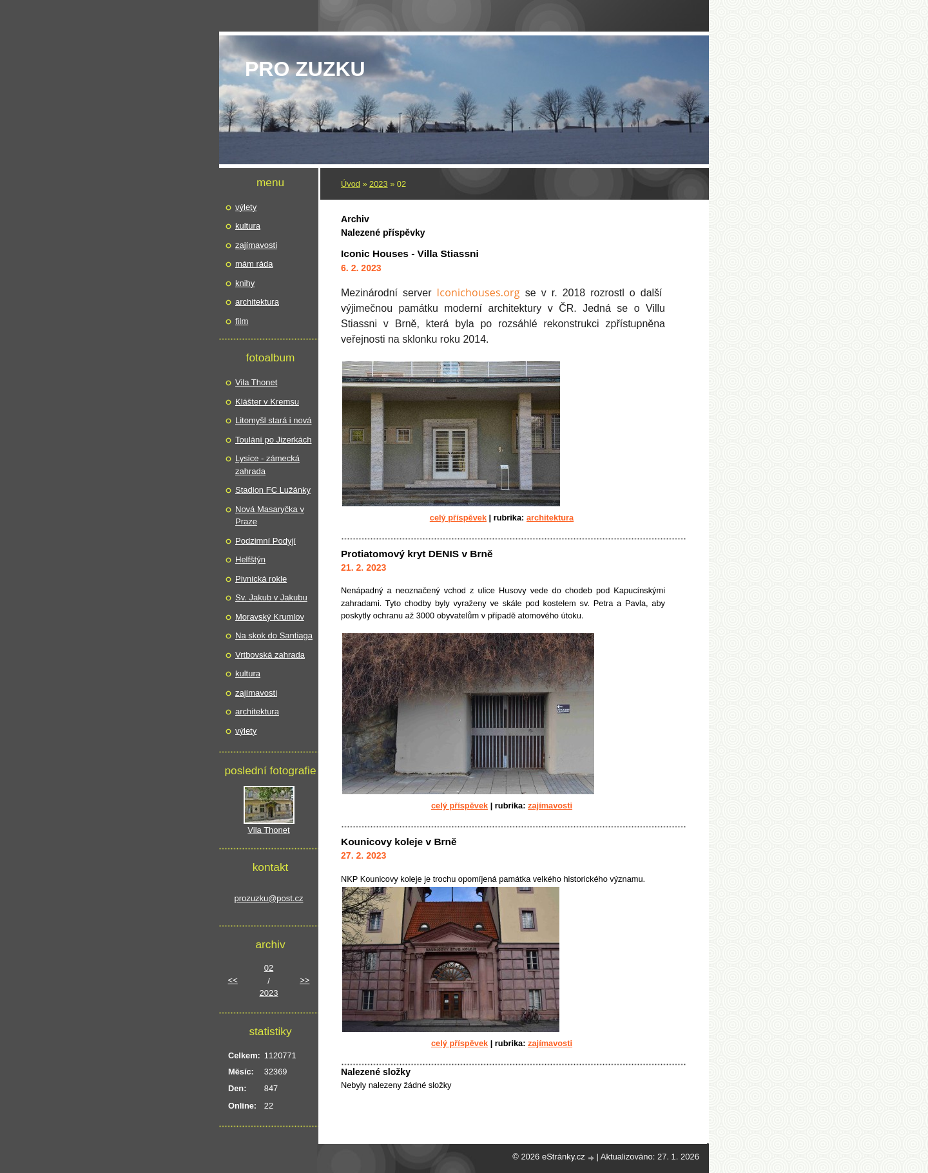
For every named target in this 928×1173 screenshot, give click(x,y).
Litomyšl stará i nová (273, 420)
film (241, 321)
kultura (247, 226)
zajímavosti (550, 805)
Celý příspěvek (458, 517)
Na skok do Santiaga (274, 635)
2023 (378, 184)
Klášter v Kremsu (267, 401)
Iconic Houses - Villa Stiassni (410, 253)
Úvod (350, 184)
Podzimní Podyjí (265, 541)
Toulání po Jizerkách (273, 439)
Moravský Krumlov (269, 617)
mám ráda (254, 264)
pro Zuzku (305, 69)
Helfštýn (250, 559)
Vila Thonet (256, 382)
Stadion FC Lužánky (273, 490)
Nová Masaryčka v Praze (269, 515)
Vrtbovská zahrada (270, 655)
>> (304, 980)
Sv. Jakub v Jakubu (271, 597)
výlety (245, 207)
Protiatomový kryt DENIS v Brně (417, 553)
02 (268, 968)
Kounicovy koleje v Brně (399, 841)
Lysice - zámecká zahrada (267, 464)
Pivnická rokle (261, 579)
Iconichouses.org (478, 292)
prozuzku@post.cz (268, 898)
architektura (550, 517)
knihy (245, 283)
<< (233, 980)
